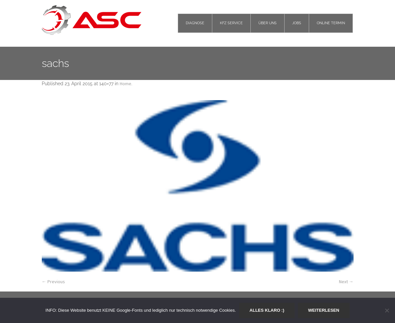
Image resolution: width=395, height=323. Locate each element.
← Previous (53, 282)
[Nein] (386, 310)
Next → (346, 282)
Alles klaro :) (266, 310)
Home (125, 84)
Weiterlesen (323, 310)
